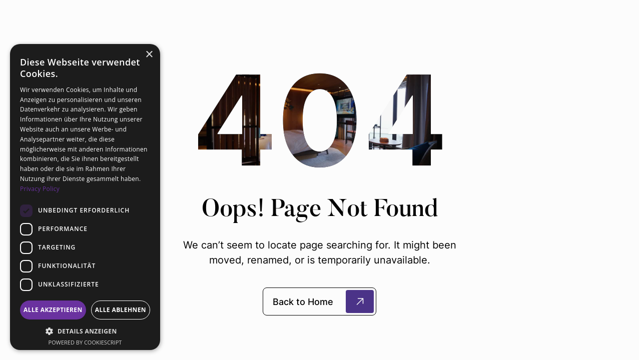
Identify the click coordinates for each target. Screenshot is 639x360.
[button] (85, 331)
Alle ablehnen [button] (120, 310)
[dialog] (85, 197)
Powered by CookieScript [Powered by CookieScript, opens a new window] (85, 342)
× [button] (149, 54)
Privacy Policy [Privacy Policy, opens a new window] (40, 188)
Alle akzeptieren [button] (53, 310)
